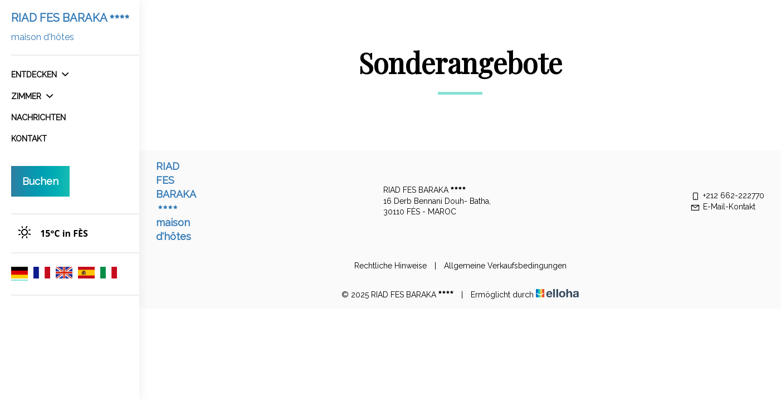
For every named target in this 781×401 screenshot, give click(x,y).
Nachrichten (38, 117)
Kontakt (29, 138)
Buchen (40, 181)
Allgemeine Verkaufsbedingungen (505, 265)
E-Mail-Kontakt (722, 206)
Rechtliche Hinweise (390, 265)
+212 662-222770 (727, 195)
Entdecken (40, 74)
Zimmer (32, 96)
